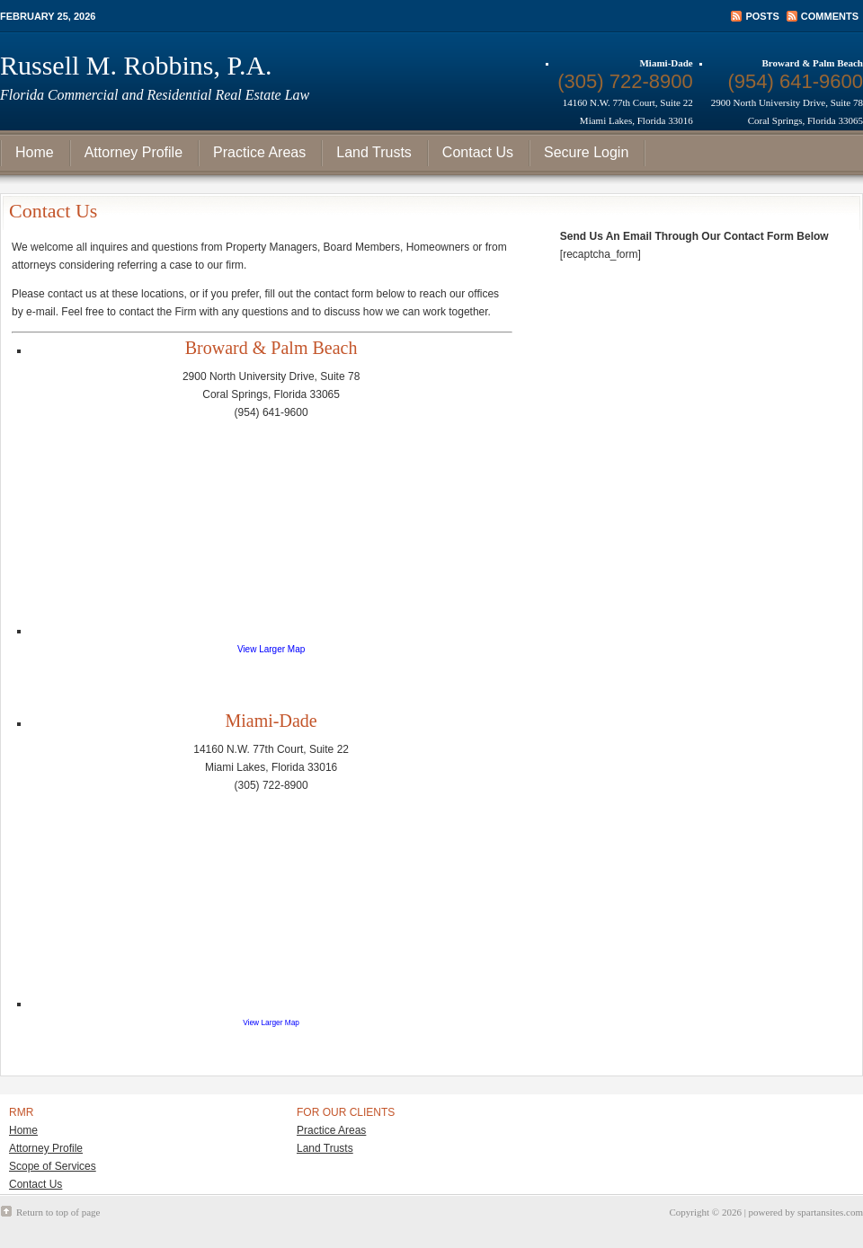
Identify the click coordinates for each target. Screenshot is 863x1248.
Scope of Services (52, 1166)
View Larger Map (271, 649)
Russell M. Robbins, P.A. (136, 65)
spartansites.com (830, 1212)
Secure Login (586, 152)
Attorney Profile (133, 152)
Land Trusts (374, 152)
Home (34, 152)
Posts (761, 16)
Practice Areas (259, 152)
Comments (830, 16)
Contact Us (477, 152)
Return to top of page (58, 1212)
